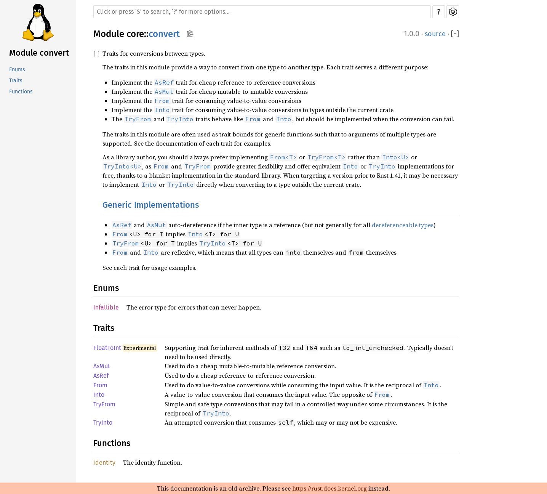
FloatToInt (107, 347)
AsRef (101, 375)
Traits (15, 80)
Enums (17, 69)
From (100, 385)
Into (98, 394)
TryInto (102, 422)
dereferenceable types (402, 225)
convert (164, 34)
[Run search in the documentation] (262, 11)
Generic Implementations (150, 205)
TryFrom (104, 404)
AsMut (101, 366)
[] (455, 34)
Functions (21, 91)
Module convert (39, 53)
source (435, 34)
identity (104, 462)
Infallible (106, 307)
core (135, 34)
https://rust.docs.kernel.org (329, 488)
